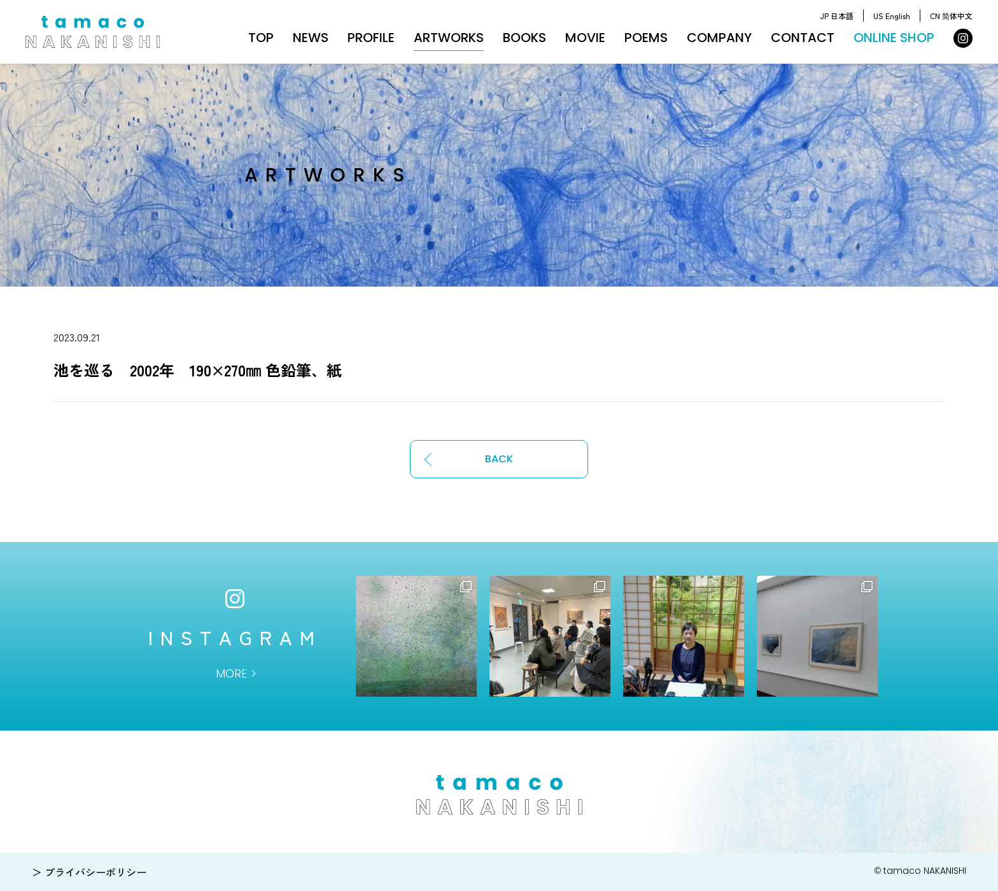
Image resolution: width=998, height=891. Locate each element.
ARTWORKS (449, 37)
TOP (261, 37)
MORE (231, 673)
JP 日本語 (837, 15)
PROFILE (371, 37)
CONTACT (802, 37)
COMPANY (719, 37)
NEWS (310, 37)
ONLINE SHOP (894, 37)
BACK (499, 459)
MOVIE (585, 37)
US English (891, 15)
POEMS (646, 37)
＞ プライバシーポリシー (89, 872)
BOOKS (524, 37)
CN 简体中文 (951, 15)
